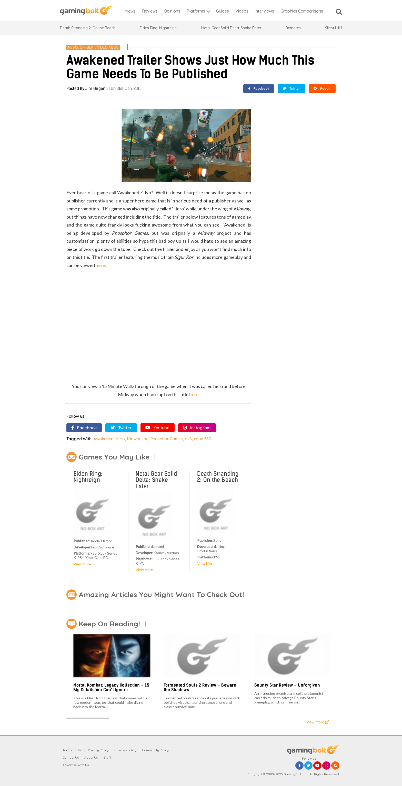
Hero (120, 438)
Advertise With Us (76, 765)
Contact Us (71, 757)
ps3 (188, 438)
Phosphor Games (166, 438)
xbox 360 (202, 438)
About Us (91, 757)
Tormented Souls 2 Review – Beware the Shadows (200, 687)
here (100, 265)
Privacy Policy (98, 750)
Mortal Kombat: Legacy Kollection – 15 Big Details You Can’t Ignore (111, 687)
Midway (134, 438)
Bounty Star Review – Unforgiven (287, 685)
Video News (108, 47)
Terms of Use (72, 750)
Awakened (104, 438)
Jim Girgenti (96, 88)
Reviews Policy (125, 750)
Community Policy (155, 750)
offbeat (87, 47)
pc (146, 438)
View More (82, 564)
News (73, 47)
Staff (107, 757)
